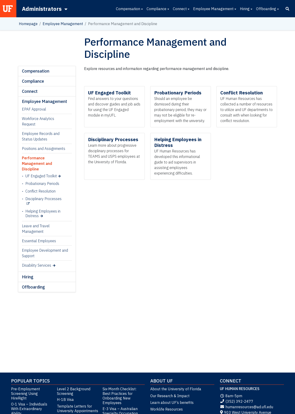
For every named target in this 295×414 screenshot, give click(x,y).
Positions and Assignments (43, 148)
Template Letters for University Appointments (77, 408)
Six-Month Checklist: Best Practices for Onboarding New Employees (119, 396)
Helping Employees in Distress (42, 213)
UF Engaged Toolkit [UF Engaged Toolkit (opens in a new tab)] (41, 176)
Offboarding (266, 8)
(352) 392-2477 (236, 401)
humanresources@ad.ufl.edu (246, 407)
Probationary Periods (42, 183)
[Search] (287, 8)
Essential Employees (39, 241)
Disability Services (36, 265)
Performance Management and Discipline (37, 163)
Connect (180, 8)
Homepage (28, 23)
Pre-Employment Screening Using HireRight (25, 393)
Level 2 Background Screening (73, 391)
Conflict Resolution (40, 191)
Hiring (245, 8)
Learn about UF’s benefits (172, 402)
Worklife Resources (166, 409)
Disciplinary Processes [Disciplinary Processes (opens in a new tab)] (43, 198)
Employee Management (213, 8)
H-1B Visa (65, 399)
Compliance (156, 8)
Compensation (128, 8)
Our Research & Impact (169, 396)
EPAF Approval (34, 109)
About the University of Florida (175, 389)
